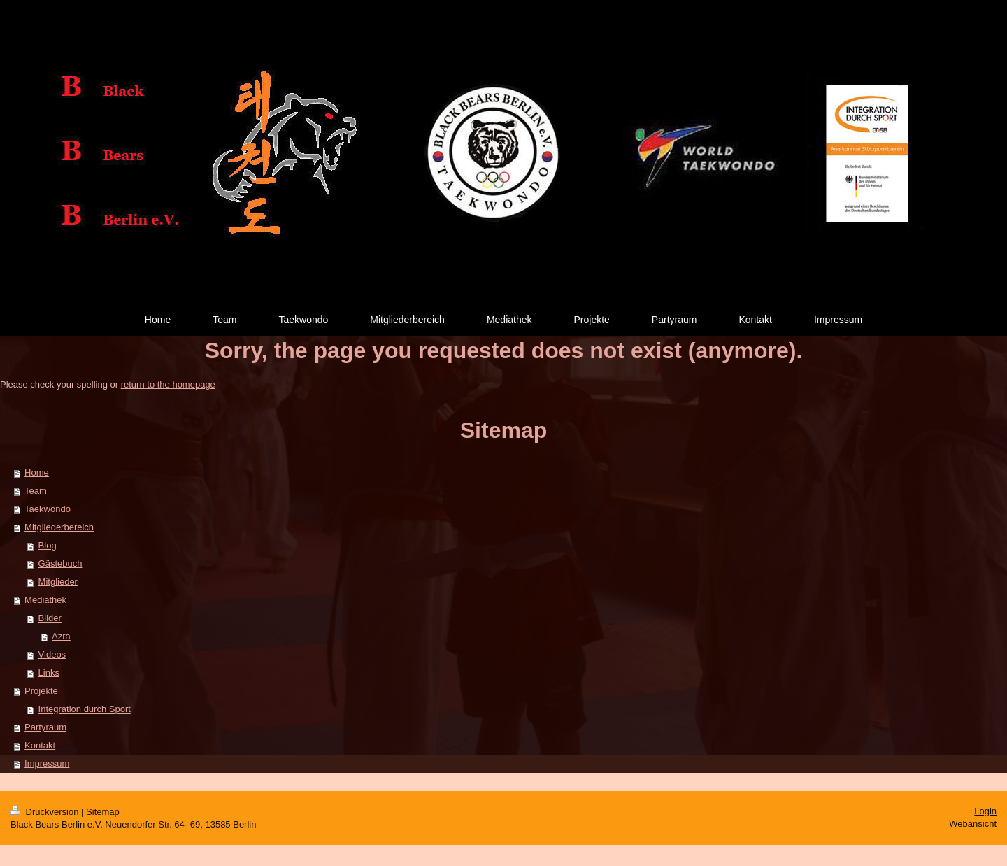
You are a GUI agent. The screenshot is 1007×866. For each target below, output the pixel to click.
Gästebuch (60, 563)
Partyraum (45, 727)
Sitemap (103, 812)
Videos (52, 654)
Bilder (50, 618)
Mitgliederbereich (59, 527)
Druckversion (45, 812)
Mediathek (45, 600)
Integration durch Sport (84, 709)
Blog (47, 545)
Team (35, 490)
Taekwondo (47, 509)
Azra (61, 636)
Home (36, 472)
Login (985, 811)
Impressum (46, 763)
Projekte (41, 691)
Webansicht (973, 823)
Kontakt (39, 745)
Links (48, 672)
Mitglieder (58, 581)
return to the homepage (168, 384)
